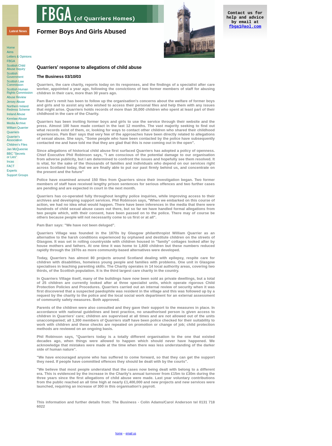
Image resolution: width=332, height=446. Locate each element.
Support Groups (17, 175)
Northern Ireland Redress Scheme (18, 107)
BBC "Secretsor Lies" (16, 155)
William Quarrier (17, 127)
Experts (12, 170)
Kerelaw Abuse (17, 118)
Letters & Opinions (19, 56)
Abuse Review (16, 97)
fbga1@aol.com (245, 26)
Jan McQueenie (17, 149)
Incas (10, 161)
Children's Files (17, 144)
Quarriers (13, 132)
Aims (10, 52)
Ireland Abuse (16, 114)
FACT (10, 166)
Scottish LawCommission (15, 83)
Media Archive (16, 123)
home (118, 433)
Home (11, 47)
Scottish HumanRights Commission (20, 91)
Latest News (18, 31)
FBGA (11, 61)
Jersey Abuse (16, 101)
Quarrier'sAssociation (14, 138)
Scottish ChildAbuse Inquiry (16, 67)
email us (130, 433)
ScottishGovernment (15, 75)
